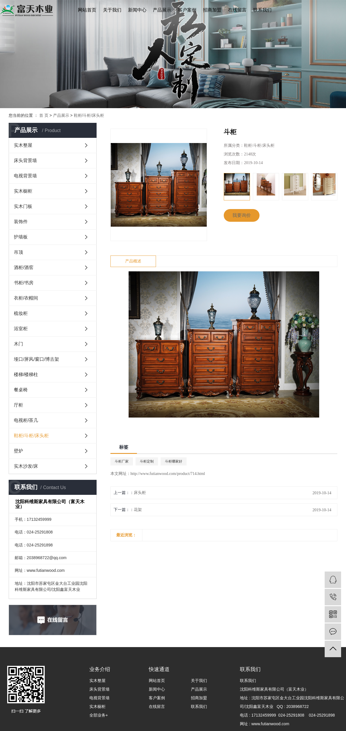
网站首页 (87, 9)
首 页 (43, 115)
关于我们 (112, 9)
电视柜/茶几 (26, 420)
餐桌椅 (21, 389)
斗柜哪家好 (173, 461)
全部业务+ (98, 715)
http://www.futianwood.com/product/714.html (168, 473)
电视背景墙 (25, 175)
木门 (18, 343)
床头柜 (140, 493)
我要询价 (241, 215)
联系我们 (262, 9)
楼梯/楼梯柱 (26, 374)
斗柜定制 (147, 461)
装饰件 (21, 221)
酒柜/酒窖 (23, 267)
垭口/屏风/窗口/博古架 (36, 359)
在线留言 (237, 9)
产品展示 (162, 9)
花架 (138, 510)
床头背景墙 (25, 160)
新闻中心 (137, 9)
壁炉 (18, 450)
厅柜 (18, 405)
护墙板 (21, 236)
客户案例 (187, 9)
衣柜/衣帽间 (26, 298)
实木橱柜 (23, 191)
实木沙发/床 (26, 466)
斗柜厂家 (122, 461)
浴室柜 (21, 328)
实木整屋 (23, 145)
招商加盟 (212, 9)
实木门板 (23, 206)
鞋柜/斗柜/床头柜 (89, 115)
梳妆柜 (21, 313)
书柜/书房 (23, 282)
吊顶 (18, 252)
